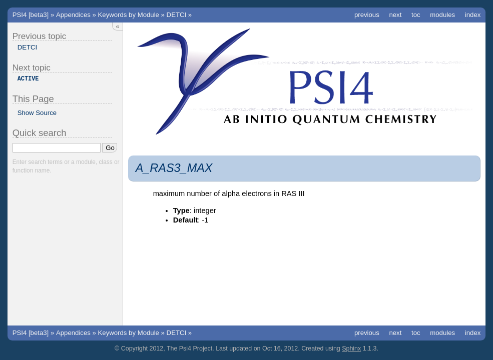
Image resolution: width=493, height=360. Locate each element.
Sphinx (351, 348)
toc (415, 14)
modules (442, 14)
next (395, 14)
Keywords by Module (128, 14)
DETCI (177, 14)
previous (366, 14)
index (473, 14)
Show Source (37, 112)
